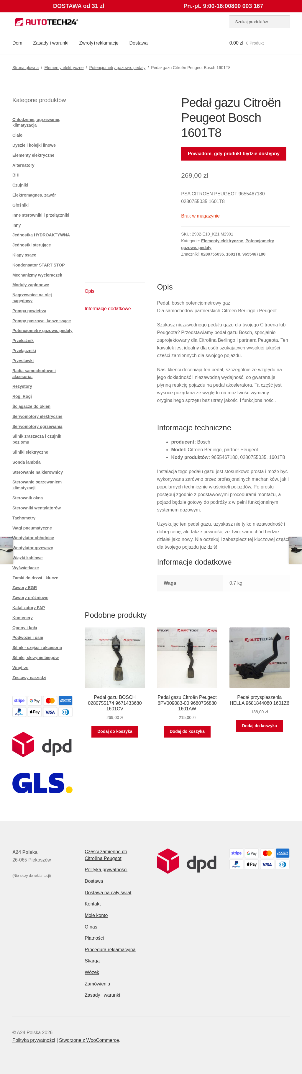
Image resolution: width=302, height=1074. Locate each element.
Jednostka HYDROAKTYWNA (41, 235)
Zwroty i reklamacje (99, 42)
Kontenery (22, 617)
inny (16, 225)
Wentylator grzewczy (32, 547)
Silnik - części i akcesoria (37, 647)
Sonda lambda (26, 462)
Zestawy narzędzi (29, 677)
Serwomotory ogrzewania (37, 426)
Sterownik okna (27, 498)
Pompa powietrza (29, 310)
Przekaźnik (23, 340)
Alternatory (23, 165)
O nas (91, 926)
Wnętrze (20, 667)
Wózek (92, 972)
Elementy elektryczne (63, 67)
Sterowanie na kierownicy (37, 472)
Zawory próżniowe (30, 597)
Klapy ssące (24, 255)
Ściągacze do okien (31, 406)
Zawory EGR (24, 587)
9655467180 (253, 254)
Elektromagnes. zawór (34, 195)
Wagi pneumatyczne (32, 528)
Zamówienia (97, 983)
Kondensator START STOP (38, 265)
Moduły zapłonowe (30, 284)
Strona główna (25, 67)
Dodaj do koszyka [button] (114, 731)
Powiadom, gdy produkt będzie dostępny (234, 153)
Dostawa (138, 42)
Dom (17, 42)
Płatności (94, 938)
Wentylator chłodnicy (33, 537)
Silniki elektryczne (30, 452)
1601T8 (233, 254)
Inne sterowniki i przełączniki (40, 215)
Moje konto (96, 915)
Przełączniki (24, 350)
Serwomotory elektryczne (37, 416)
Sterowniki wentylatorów (36, 508)
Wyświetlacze (25, 567)
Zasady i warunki (50, 42)
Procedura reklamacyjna (110, 949)
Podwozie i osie (27, 637)
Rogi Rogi (22, 396)
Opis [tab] (89, 291)
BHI (15, 175)
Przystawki (23, 360)
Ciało (17, 135)
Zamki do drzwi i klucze (35, 578)
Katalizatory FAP (28, 607)
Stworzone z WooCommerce (89, 1040)
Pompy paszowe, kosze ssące (41, 320)
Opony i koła (24, 627)
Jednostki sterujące (31, 245)
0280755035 (212, 254)
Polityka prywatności (106, 869)
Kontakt (93, 903)
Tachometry (23, 518)
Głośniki (20, 205)
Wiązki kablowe (27, 557)
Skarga (92, 960)
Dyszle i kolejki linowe (34, 145)
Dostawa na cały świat (108, 892)
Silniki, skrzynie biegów (35, 657)
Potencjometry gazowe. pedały (117, 67)
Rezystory (22, 386)
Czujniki (20, 185)
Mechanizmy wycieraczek (37, 275)
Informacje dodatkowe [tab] (108, 308)
